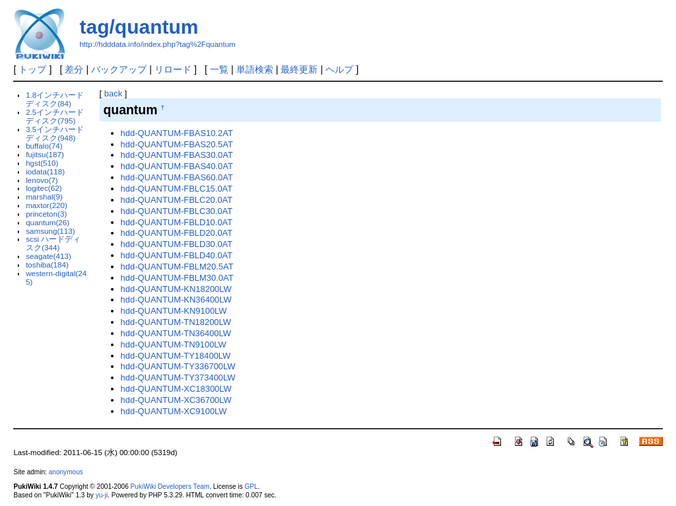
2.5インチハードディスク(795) (55, 116)
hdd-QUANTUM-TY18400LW (176, 356)
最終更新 (299, 69)
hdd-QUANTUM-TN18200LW (176, 322)
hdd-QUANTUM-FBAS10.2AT (177, 133)
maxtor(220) (46, 205)
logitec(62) (43, 188)
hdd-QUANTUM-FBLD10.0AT (177, 222)
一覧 (219, 69)
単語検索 (254, 69)
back (113, 93)
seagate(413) (48, 256)
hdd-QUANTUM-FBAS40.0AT (177, 166)
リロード (172, 69)
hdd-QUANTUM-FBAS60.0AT (177, 177)
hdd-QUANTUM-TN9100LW (173, 344)
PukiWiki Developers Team (170, 486)
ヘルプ (339, 69)
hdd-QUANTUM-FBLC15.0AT (177, 189)
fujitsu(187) (45, 154)
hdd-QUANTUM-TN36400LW (176, 333)
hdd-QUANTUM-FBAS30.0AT (177, 155)
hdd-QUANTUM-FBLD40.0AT (177, 255)
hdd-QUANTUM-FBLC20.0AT (177, 200)
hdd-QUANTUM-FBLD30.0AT (177, 244)
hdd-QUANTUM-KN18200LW (176, 289)
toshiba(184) (47, 264)
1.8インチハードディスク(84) (55, 99)
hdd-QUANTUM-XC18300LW (176, 389)
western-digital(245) (56, 277)
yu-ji (102, 495)
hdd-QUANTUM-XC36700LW (176, 400)
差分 (74, 69)
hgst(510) (42, 163)
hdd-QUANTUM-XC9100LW (174, 411)
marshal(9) (44, 196)
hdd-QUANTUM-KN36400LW (176, 300)
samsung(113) (50, 231)
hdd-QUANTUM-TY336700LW (178, 366)
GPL (250, 486)
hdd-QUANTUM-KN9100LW (174, 311)
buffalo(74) (44, 145)
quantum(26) (47, 222)
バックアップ (119, 69)
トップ (32, 69)
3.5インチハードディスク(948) (55, 133)
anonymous (66, 472)
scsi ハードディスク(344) (53, 243)
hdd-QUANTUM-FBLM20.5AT (177, 266)
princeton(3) (46, 213)
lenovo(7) (42, 180)
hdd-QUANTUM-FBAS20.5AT (177, 144)
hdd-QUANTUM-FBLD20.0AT (177, 233)
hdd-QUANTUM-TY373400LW (178, 377)
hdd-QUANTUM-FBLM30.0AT (177, 278)
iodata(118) (45, 171)
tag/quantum (138, 27)
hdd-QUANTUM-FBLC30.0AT (177, 211)
